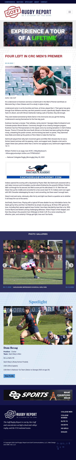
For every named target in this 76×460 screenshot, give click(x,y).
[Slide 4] (34, 378)
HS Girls (64, 428)
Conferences (10, 2)
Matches (20, 2)
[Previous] (5, 265)
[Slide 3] (30, 378)
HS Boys (64, 425)
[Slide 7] (45, 378)
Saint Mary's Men (15, 354)
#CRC (31, 151)
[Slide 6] (41, 378)
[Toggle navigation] (69, 12)
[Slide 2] (27, 378)
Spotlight (29, 2)
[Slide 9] (52, 378)
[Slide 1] (23, 378)
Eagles (64, 432)
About (36, 2)
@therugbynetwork (12, 153)
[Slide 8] (48, 378)
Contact (44, 2)
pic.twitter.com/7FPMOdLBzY (29, 153)
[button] (9, 342)
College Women (64, 416)
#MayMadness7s (40, 151)
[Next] (71, 265)
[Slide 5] (38, 378)
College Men (66, 412)
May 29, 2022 (40, 157)
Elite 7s (64, 421)
